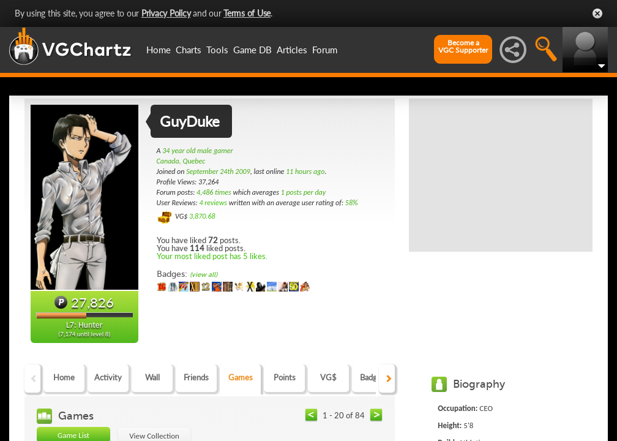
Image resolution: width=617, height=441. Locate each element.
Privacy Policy (166, 13)
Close (597, 13)
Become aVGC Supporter (463, 46)
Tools (217, 49)
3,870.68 (202, 216)
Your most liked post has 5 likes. (212, 256)
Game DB (252, 49)
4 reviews (213, 202)
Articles (292, 49)
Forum (324, 49)
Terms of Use (247, 13)
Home (158, 49)
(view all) (203, 275)
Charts (188, 49)
